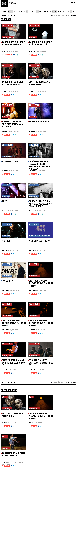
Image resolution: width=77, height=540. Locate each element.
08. (55, 12)
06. (50, 12)
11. (63, 12)
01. (37, 12)
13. (68, 12)
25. (12, 12)
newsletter (67, 502)
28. (19, 12)
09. (58, 12)
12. (66, 12)
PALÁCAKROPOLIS (12, 3)
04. (45, 12)
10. (61, 12)
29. (22, 12)
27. (17, 12)
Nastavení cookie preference (7, 519)
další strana (70, 16)
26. (14, 12)
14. (71, 12)
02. (40, 12)
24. (9, 12)
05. (48, 12)
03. (43, 12)
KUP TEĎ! (34, 55)
